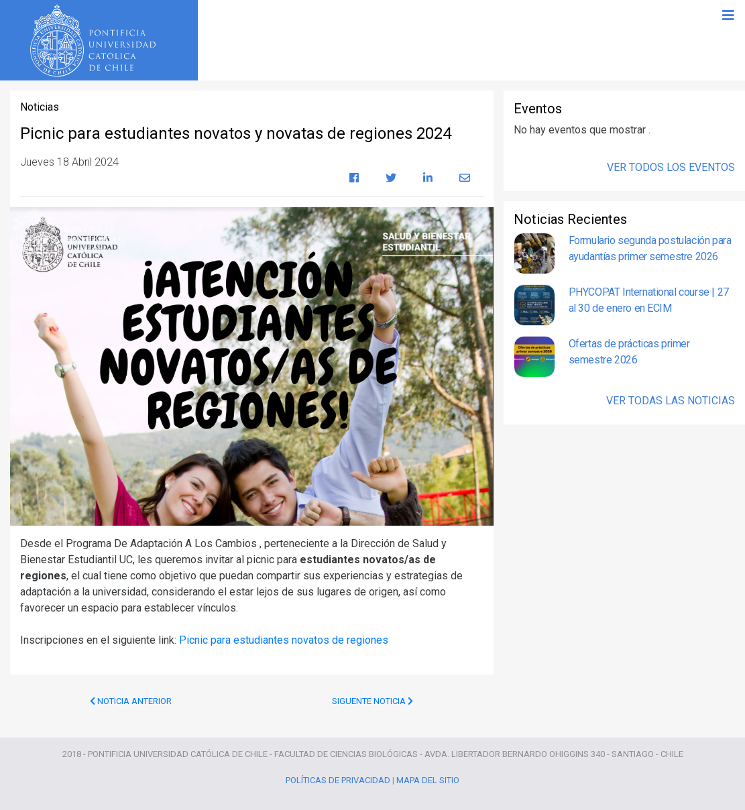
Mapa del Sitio (427, 780)
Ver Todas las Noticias (670, 400)
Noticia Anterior (131, 701)
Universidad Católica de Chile (96, 41)
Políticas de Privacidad (338, 780)
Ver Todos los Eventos (671, 167)
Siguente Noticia (372, 701)
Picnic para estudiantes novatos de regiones (283, 640)
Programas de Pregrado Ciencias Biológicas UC (473, 40)
